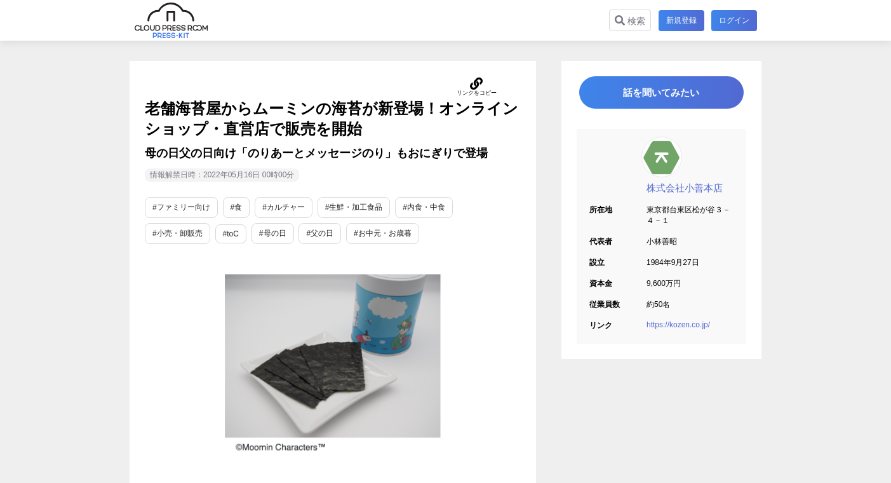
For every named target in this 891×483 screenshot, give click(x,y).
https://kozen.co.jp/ (678, 326)
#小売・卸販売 (177, 233)
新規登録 (681, 20)
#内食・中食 (424, 207)
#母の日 (272, 233)
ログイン (734, 20)
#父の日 (319, 233)
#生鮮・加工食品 (354, 207)
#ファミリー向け (181, 207)
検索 (629, 20)
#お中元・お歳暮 (383, 233)
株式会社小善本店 (684, 189)
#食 (237, 207)
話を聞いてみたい (661, 93)
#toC (231, 233)
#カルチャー (283, 207)
